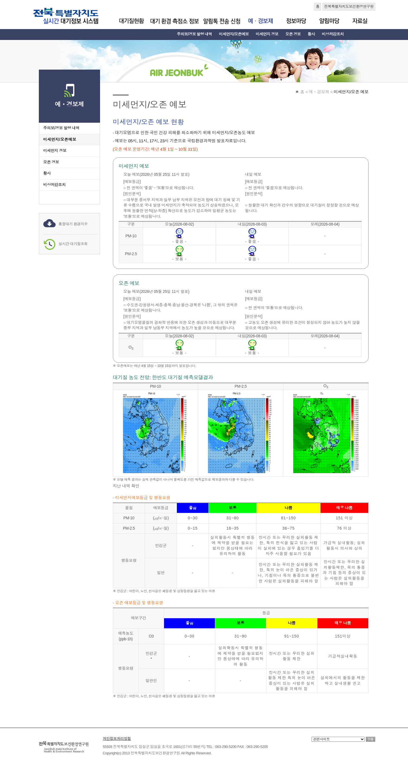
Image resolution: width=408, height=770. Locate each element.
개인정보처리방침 (117, 738)
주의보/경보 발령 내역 (194, 34)
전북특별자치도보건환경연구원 (349, 6)
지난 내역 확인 (126, 486)
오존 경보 (293, 34)
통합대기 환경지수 (73, 224)
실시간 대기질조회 (73, 244)
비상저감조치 (333, 34)
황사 (311, 34)
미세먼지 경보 (267, 34)
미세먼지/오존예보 (234, 34)
